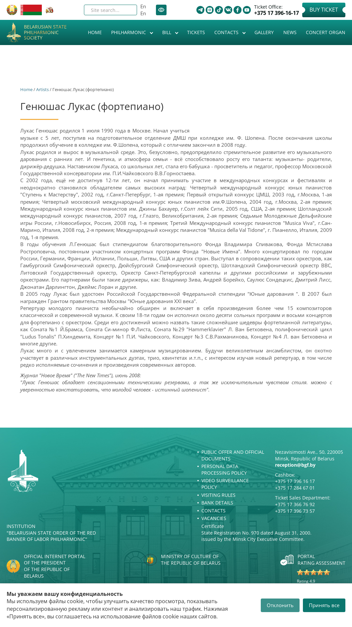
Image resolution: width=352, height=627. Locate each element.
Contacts (227, 32)
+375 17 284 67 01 (295, 488)
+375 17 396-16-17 (276, 13)
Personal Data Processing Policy (224, 469)
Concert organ (325, 32)
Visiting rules (218, 495)
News (290, 32)
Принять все (324, 605)
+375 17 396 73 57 (295, 511)
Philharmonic (129, 32)
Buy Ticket (324, 9)
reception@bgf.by (295, 465)
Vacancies (213, 518)
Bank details (217, 502)
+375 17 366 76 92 (295, 504)
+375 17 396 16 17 (295, 481)
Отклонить (280, 605)
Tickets (196, 32)
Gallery (264, 32)
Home (95, 32)
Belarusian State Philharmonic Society (45, 32)
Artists (42, 89)
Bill (167, 32)
